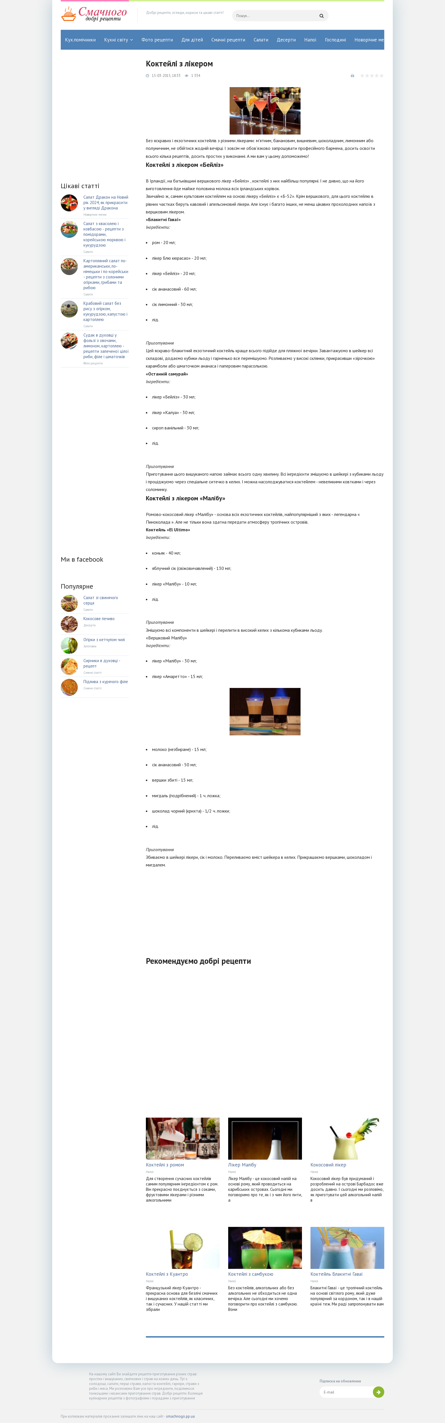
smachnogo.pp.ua (180, 1416)
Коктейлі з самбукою (250, 1274)
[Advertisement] (265, 908)
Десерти (286, 40)
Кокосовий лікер (328, 1165)
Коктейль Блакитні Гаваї (336, 1274)
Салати (261, 40)
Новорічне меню (372, 40)
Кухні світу (116, 40)
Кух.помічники (80, 40)
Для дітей (192, 40)
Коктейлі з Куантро (167, 1274)
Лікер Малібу (242, 1165)
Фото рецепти (157, 40)
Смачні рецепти (228, 40)
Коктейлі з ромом (165, 1165)
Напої (310, 40)
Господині (335, 40)
